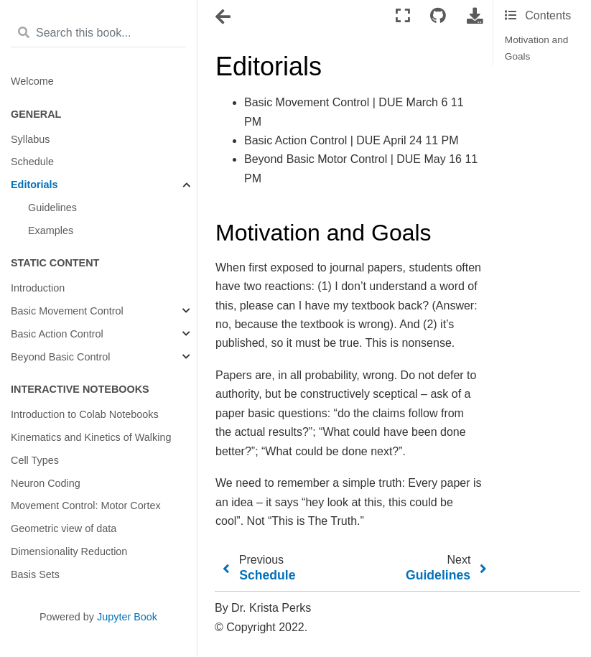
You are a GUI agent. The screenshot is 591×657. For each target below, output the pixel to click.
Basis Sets (35, 574)
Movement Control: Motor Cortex (86, 505)
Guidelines (52, 207)
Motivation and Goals (536, 47)
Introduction (38, 288)
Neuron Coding (45, 483)
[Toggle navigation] (224, 17)
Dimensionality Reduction (69, 551)
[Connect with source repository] (438, 16)
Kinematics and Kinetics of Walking (91, 437)
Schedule (32, 161)
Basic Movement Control (67, 311)
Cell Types (35, 460)
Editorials (34, 184)
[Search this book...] (98, 33)
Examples (50, 230)
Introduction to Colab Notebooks (85, 414)
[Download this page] (474, 16)
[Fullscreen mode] (403, 16)
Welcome (32, 81)
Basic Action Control (57, 334)
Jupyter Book (127, 617)
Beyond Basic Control (60, 357)
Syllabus (30, 139)
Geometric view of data (63, 528)
